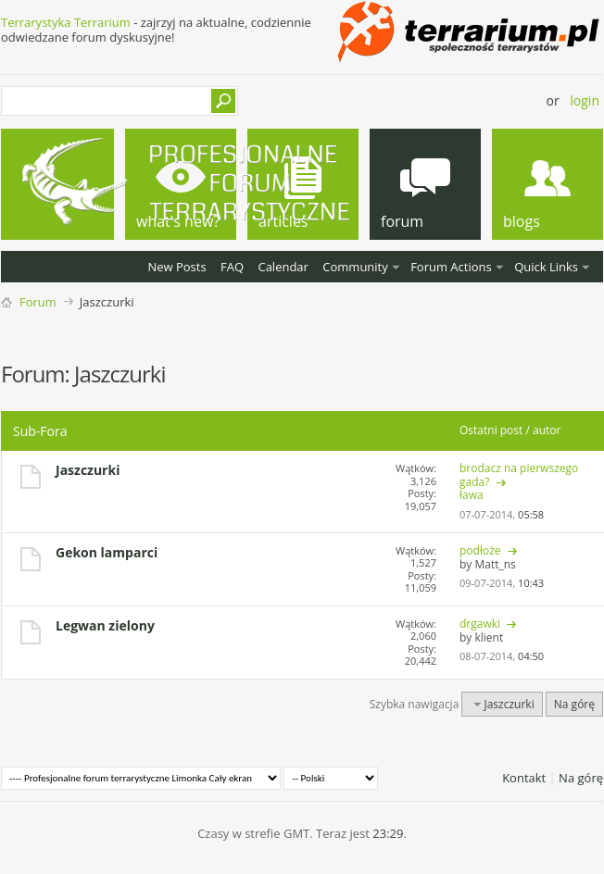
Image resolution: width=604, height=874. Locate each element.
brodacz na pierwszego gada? (518, 475)
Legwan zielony (105, 625)
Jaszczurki (88, 470)
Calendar (283, 266)
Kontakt (524, 777)
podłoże (480, 550)
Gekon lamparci (106, 552)
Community (354, 266)
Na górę (574, 704)
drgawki (479, 623)
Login (584, 100)
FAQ (232, 266)
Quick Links (546, 266)
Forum (38, 301)
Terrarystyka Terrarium (66, 22)
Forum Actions (451, 266)
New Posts (176, 266)
